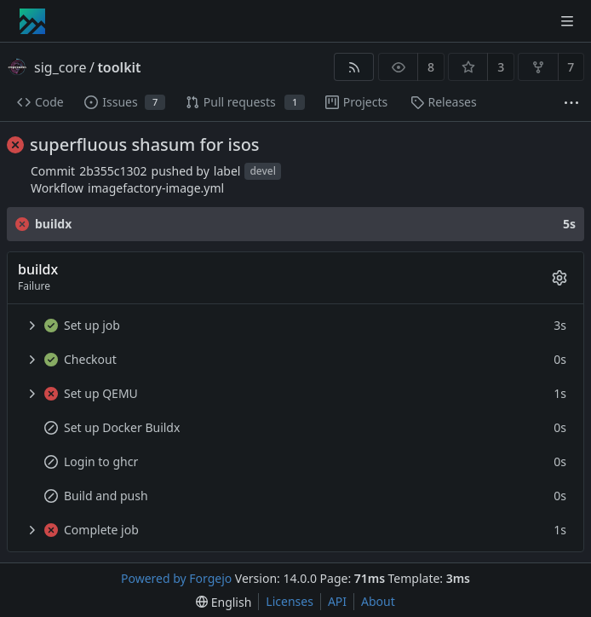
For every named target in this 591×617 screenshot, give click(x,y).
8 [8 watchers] (430, 67)
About (378, 601)
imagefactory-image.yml (156, 188)
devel (263, 171)
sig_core (60, 67)
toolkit (119, 67)
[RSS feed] (354, 67)
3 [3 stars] (500, 67)
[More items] (571, 102)
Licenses (289, 601)
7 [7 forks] (570, 67)
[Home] (32, 21)
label (227, 171)
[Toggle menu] (567, 21)
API (337, 601)
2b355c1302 (112, 171)
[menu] (223, 602)
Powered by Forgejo (176, 578)
